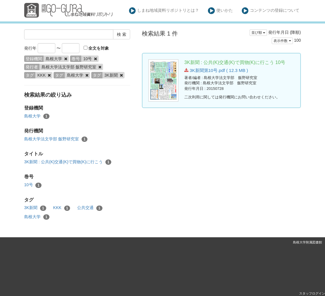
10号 (33, 185)
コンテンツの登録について (271, 10)
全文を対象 (96, 48)
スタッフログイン (312, 293)
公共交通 (89, 208)
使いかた (220, 10)
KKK (61, 208)
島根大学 (36, 116)
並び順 (258, 33)
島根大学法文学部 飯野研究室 (55, 139)
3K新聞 (35, 208)
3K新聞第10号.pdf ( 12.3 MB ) (216, 70)
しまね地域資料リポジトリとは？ (164, 10)
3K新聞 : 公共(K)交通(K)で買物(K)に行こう (67, 162)
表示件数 (282, 41)
